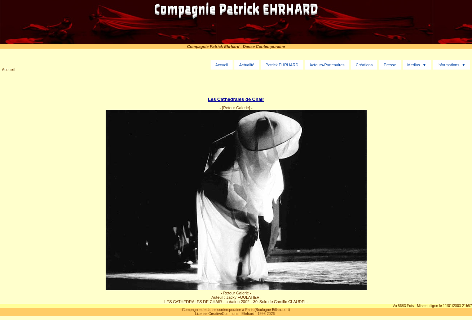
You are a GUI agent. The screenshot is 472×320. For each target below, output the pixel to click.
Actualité (246, 65)
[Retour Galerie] (236, 108)
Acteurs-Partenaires (326, 65)
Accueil (8, 69)
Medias (413, 65)
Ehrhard (248, 314)
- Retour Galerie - (236, 293)
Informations (448, 65)
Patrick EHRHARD (281, 65)
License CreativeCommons (216, 314)
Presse (390, 65)
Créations (364, 65)
